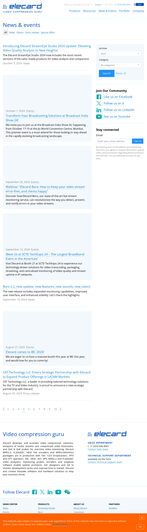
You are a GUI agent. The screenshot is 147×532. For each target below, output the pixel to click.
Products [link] (74, 11)
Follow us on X (113, 103)
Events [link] (6, 512)
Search (106, 73)
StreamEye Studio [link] (46, 508)
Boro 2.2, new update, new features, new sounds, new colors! (46, 286)
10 (55, 409)
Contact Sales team (98, 449)
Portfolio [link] (124, 11)
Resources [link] (89, 11)
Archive (103, 48)
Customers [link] (79, 512)
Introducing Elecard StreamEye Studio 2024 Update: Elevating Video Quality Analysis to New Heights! (47, 48)
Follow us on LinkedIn (119, 110)
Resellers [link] (113, 508)
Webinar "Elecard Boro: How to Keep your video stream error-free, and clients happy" (45, 189)
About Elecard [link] (80, 508)
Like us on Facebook (117, 97)
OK (140, 526)
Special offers (48, 32)
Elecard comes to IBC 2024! (25, 352)
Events (20, 32)
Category (103, 59)
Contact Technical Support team (105, 462)
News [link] (5, 508)
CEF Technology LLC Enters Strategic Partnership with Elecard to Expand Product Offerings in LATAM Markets (46, 374)
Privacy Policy (60, 524)
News (12, 32)
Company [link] (138, 11)
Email (99, 135)
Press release (32, 32)
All (5, 32)
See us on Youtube (116, 116)
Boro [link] (40, 512)
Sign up (137, 141)
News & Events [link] (107, 11)
